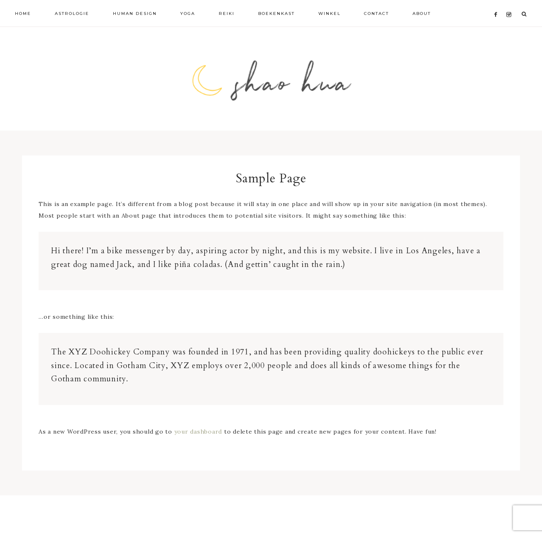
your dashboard (198, 431)
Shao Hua (271, 78)
